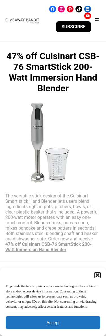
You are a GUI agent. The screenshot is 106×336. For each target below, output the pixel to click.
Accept (53, 322)
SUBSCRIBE (74, 26)
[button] (97, 275)
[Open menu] (97, 20)
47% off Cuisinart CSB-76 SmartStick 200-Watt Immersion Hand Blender (48, 247)
